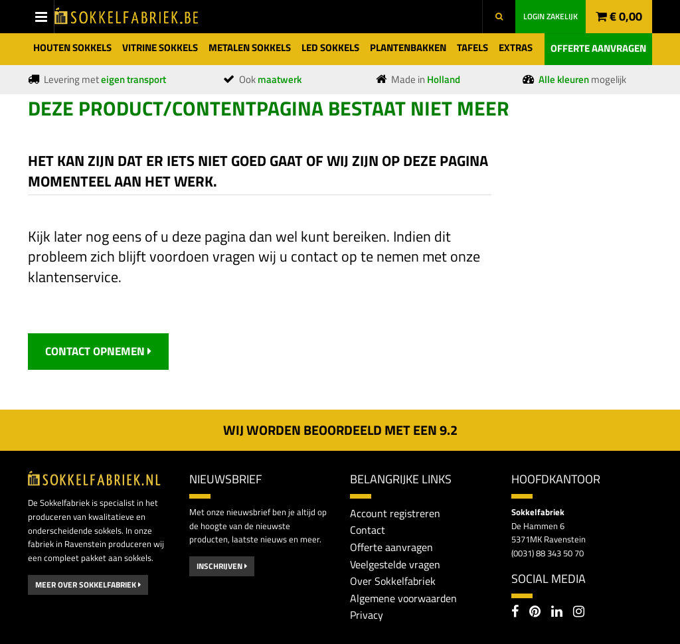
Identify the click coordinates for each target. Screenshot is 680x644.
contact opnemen (98, 351)
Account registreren (395, 513)
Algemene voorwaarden (403, 598)
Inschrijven (222, 566)
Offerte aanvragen (598, 48)
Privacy (366, 615)
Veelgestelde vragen (395, 564)
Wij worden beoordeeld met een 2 (340, 430)
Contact (367, 530)
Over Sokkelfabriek (393, 581)
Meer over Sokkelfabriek (88, 584)
